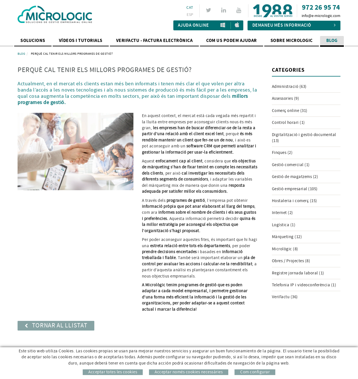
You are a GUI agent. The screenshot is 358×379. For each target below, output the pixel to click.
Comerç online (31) (290, 110)
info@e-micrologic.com (321, 15)
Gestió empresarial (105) (295, 189)
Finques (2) (282, 152)
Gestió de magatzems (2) (295, 176)
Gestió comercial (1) (291, 165)
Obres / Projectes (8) (291, 261)
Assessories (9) (285, 98)
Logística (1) (284, 225)
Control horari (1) (288, 122)
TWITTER (209, 10)
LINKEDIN (224, 10)
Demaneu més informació (294, 25)
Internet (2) (282, 212)
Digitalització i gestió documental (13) (304, 137)
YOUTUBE (239, 10)
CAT (189, 7)
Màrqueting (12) (287, 237)
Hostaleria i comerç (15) (294, 201)
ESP (190, 14)
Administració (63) (289, 86)
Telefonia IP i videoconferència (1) (304, 285)
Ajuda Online (193, 25)
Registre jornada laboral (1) (298, 273)
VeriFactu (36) (285, 297)
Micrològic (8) (285, 249)
